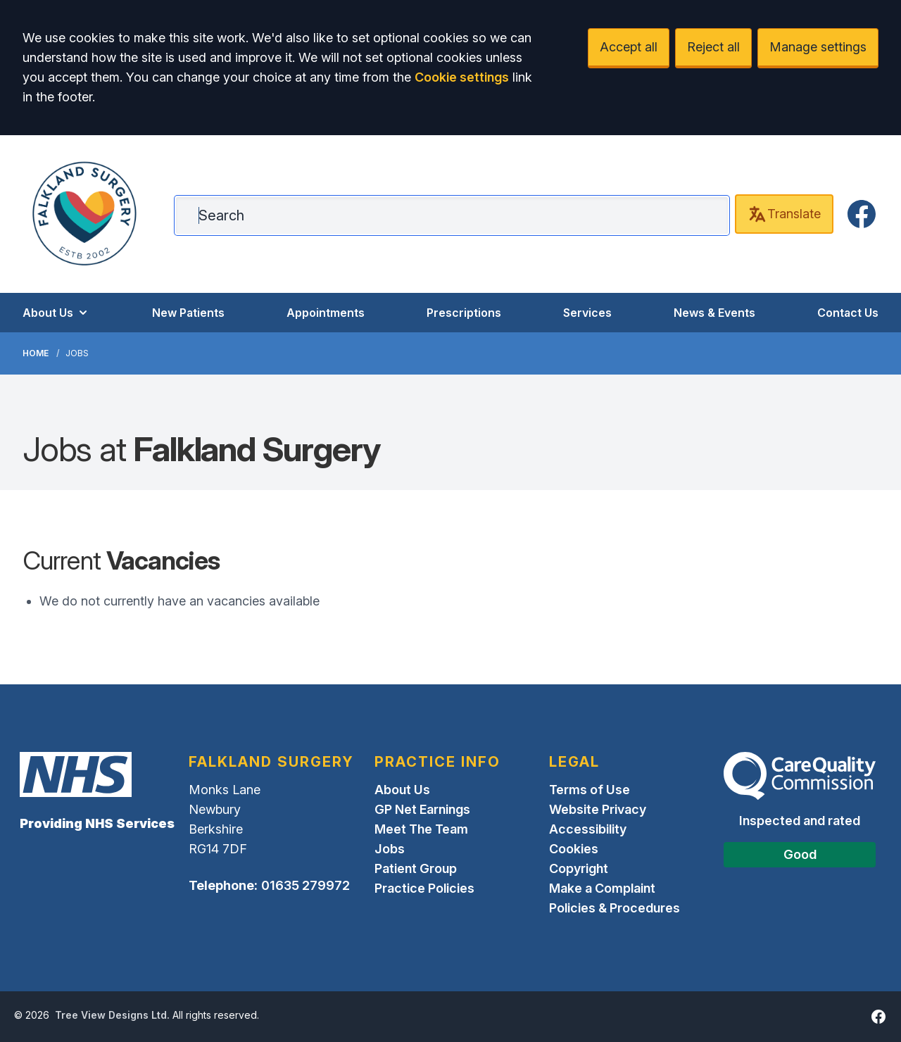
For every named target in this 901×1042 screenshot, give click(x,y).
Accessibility (587, 829)
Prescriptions (464, 313)
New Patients (188, 313)
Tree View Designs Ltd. (112, 1015)
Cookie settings (462, 77)
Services (587, 313)
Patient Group (415, 868)
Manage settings (818, 46)
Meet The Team (421, 829)
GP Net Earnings (422, 809)
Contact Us (847, 313)
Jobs (389, 848)
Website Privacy (597, 809)
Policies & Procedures (614, 907)
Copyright (578, 868)
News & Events (714, 313)
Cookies (573, 848)
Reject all (713, 46)
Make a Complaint (602, 888)
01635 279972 (305, 885)
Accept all (628, 46)
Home (36, 353)
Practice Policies (424, 888)
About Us (56, 313)
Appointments (325, 313)
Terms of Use (589, 789)
